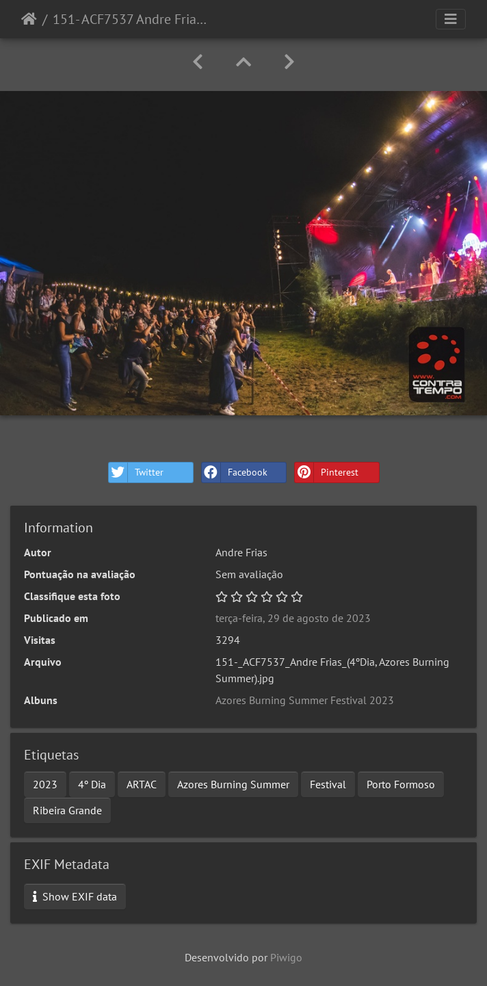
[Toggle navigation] (451, 19)
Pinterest (326, 472)
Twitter (136, 472)
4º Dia (92, 784)
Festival (328, 784)
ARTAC (142, 784)
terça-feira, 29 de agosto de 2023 (293, 618)
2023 (45, 784)
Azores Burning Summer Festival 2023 (304, 700)
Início (29, 19)
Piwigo (286, 957)
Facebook (234, 472)
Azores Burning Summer (233, 784)
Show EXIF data (75, 896)
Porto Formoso (401, 784)
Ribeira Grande (67, 810)
